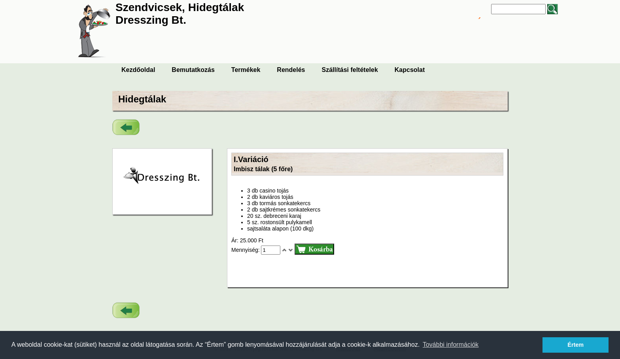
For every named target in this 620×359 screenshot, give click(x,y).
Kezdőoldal (138, 69)
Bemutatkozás (193, 69)
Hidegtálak (142, 99)
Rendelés (291, 69)
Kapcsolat (410, 69)
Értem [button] (575, 345)
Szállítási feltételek (350, 69)
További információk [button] (450, 344)
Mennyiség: (246, 250)
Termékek (246, 69)
